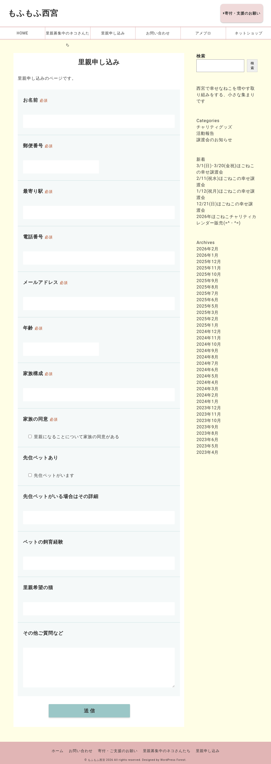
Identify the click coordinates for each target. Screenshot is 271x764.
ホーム (58, 751)
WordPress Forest (173, 759)
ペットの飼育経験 (43, 542)
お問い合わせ (81, 751)
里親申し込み (208, 751)
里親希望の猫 (38, 587)
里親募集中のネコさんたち (167, 751)
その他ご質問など (43, 633)
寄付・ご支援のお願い (118, 751)
